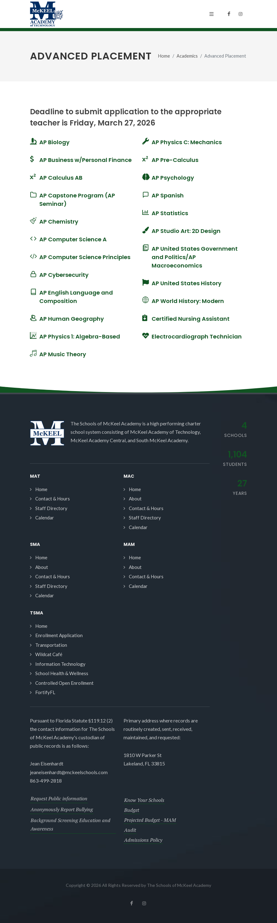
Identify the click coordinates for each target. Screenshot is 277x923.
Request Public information (59, 798)
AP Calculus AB (60, 178)
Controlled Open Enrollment (64, 683)
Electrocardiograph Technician (197, 336)
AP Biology (54, 142)
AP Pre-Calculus (175, 160)
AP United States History (186, 283)
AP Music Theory (62, 354)
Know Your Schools (144, 800)
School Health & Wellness (61, 673)
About (135, 498)
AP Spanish (168, 195)
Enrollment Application (59, 635)
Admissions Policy (143, 839)
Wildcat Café (48, 654)
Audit (130, 829)
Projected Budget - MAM (150, 820)
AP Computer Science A (73, 239)
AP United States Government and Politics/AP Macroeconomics (195, 257)
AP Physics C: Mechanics (187, 142)
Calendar (44, 517)
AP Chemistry (58, 221)
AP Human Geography (71, 319)
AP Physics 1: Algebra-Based (79, 336)
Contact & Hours (52, 498)
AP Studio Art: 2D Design (186, 231)
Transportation (51, 645)
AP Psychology (173, 178)
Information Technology (60, 664)
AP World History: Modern (188, 301)
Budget (131, 810)
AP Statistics (170, 213)
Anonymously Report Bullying (62, 809)
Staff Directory (51, 508)
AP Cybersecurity (64, 275)
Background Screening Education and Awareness (70, 824)
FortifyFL (45, 692)
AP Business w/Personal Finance (85, 160)
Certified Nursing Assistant (191, 319)
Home (164, 56)
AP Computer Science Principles (84, 257)
